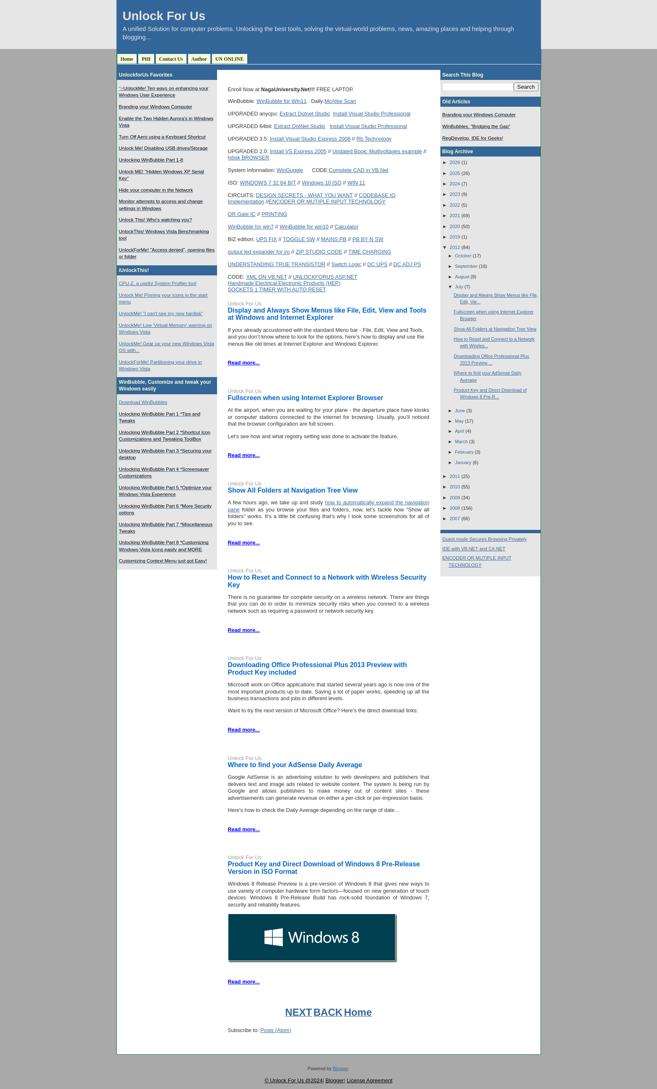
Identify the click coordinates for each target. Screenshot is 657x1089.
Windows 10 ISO (321, 183)
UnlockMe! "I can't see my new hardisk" (161, 313)
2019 (455, 236)
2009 (455, 497)
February (464, 452)
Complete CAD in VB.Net (358, 170)
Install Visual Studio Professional (372, 113)
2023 (455, 194)
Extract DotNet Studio (299, 126)
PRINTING (274, 214)
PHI (146, 59)
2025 (455, 173)
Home (127, 59)
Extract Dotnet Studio (304, 113)
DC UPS (377, 264)
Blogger (340, 1068)
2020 (455, 226)
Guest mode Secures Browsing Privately (484, 539)
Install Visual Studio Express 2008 (310, 139)
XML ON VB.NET (266, 277)
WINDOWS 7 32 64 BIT (268, 183)
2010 (455, 486)
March (461, 441)
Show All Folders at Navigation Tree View (293, 490)
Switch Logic (346, 264)
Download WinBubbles (143, 402)
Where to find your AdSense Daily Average (295, 764)
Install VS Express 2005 (298, 151)
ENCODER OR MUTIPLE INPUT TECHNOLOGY (327, 201)
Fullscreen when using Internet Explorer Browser (305, 397)
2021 (455, 215)
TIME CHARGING (369, 252)
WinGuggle (290, 170)
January (463, 462)
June (460, 410)
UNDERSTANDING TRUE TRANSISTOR (277, 264)
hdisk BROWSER (248, 157)
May (459, 421)
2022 (455, 205)
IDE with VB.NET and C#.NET (474, 548)
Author (199, 59)
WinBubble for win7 (251, 226)
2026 (455, 162)
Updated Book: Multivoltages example (377, 151)
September (466, 266)
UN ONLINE (229, 59)
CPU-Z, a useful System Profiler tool (158, 283)
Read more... (244, 363)
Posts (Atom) (275, 1030)
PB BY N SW (367, 239)
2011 (455, 476)
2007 (455, 518)
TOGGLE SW (299, 239)
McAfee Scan (340, 101)
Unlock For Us (164, 16)
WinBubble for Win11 (281, 101)
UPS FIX (266, 239)
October (463, 255)
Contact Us (171, 59)
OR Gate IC (242, 214)
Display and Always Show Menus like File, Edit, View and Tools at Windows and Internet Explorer (327, 314)
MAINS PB (334, 239)
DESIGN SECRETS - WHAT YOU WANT (304, 195)
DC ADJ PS (407, 264)
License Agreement (369, 1080)
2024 (455, 183)
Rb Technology (373, 139)
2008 (455, 508)
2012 (455, 247)
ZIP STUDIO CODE (319, 252)
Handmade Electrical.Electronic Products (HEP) (284, 283)
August (462, 276)
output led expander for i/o (259, 252)
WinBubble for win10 (303, 226)
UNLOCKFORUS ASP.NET (325, 277)
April (459, 431)
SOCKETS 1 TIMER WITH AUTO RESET (277, 289)
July (459, 286)
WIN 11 (356, 183)
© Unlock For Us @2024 (293, 1080)
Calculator (346, 226)
